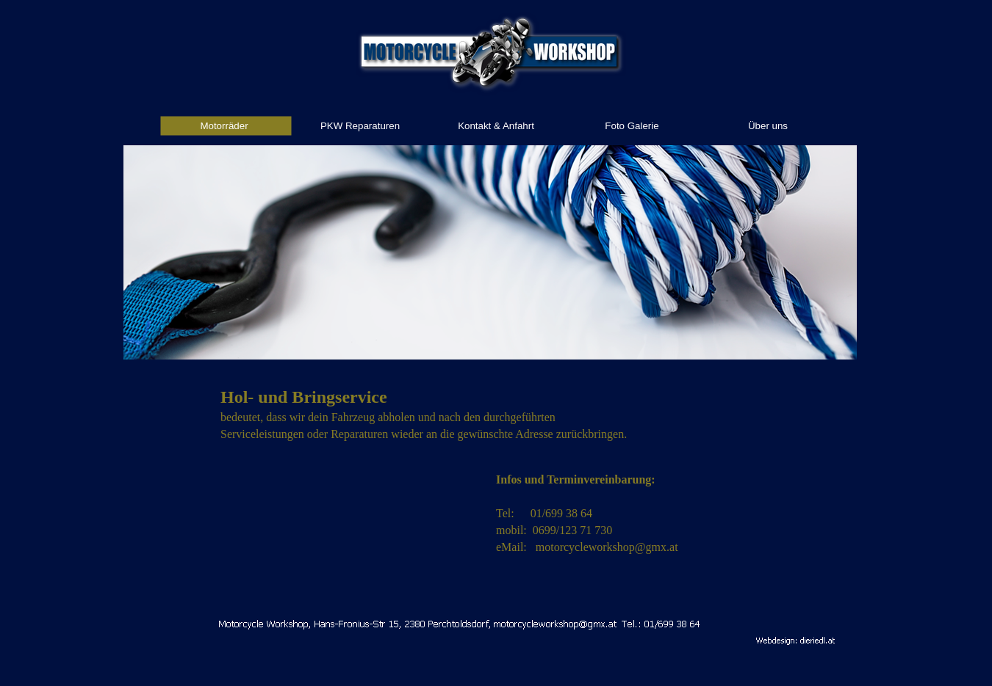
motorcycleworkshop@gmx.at (607, 547)
